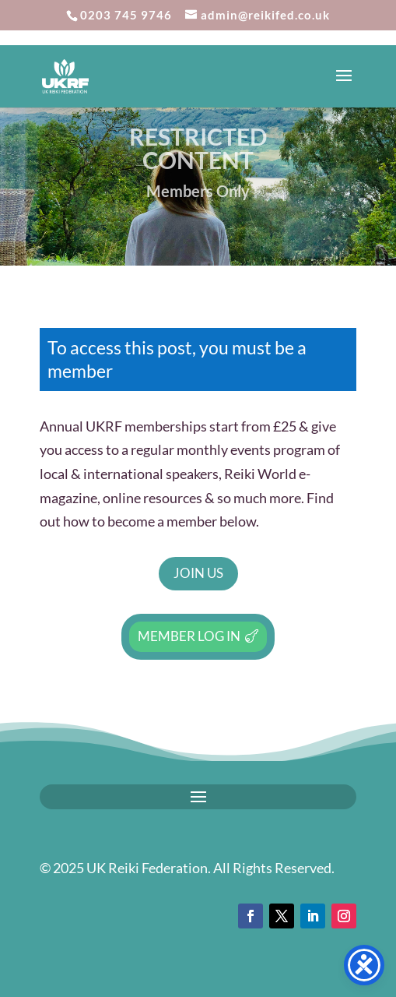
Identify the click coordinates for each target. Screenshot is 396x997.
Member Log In (189, 636)
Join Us (198, 573)
